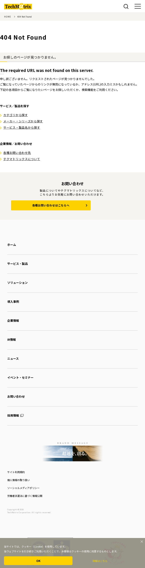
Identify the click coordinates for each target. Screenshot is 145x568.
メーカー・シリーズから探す (23, 121)
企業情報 (13, 320)
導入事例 (13, 301)
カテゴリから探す (15, 115)
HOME (7, 16)
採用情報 (13, 415)
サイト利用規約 (16, 472)
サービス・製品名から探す (21, 127)
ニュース (13, 358)
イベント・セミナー (20, 377)
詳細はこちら (100, 561)
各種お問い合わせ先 (17, 153)
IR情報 (11, 339)
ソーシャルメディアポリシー (23, 488)
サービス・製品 (17, 263)
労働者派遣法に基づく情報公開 (24, 496)
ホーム (11, 245)
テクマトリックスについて (21, 159)
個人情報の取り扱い (18, 480)
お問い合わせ (16, 396)
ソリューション (17, 282)
